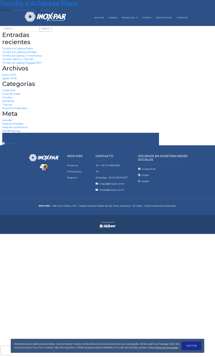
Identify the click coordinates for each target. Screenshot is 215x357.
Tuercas (7, 104)
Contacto (182, 17)
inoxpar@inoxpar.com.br (110, 183)
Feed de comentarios (14, 127)
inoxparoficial (146, 169)
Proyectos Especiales (14, 108)
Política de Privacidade (166, 347)
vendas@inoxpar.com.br (110, 190)
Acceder (7, 120)
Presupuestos (164, 17)
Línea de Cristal (11, 93)
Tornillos (7, 97)
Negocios (72, 177)
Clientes (146, 17)
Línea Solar (9, 90)
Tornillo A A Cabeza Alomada (19, 52)
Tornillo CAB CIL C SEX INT (18, 59)
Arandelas (8, 101)
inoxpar (45, 10)
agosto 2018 (9, 78)
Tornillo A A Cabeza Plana (17, 48)
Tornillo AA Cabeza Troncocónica (22, 55)
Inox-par (99, 17)
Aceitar (191, 345)
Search (45, 28)
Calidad (112, 17)
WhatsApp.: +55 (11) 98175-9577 (112, 177)
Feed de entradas (12, 123)
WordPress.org (11, 130)
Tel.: (97, 171)
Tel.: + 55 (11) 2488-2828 (108, 165)
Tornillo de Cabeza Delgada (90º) (22, 62)
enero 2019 (9, 74)
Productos (128, 17)
